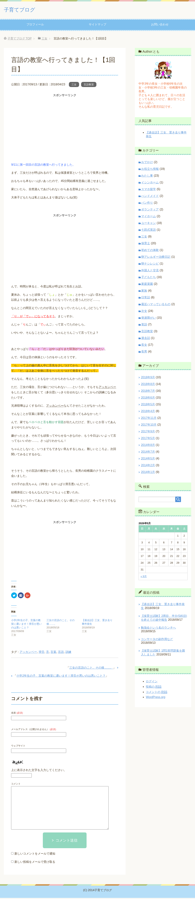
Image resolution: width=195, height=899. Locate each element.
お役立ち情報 (150, 169)
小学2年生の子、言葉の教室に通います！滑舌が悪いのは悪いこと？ (26, 625)
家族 (144, 291)
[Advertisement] (64, 124)
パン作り (147, 203)
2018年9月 (148, 378)
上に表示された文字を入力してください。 (39, 771)
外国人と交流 (150, 271)
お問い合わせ (160, 25)
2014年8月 (148, 446)
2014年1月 (148, 473)
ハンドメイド (150, 197)
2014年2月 (148, 466)
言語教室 (89, 85)
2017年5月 (148, 439)
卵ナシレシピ (150, 264)
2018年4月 (148, 412)
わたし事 (147, 176)
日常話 (145, 298)
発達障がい (148, 318)
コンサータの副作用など (157, 640)
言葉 (53, 653)
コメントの (156, 693)
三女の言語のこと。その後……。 (91, 668)
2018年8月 (148, 385)
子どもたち (148, 278)
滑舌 (41, 653)
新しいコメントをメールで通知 (34, 854)
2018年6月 (148, 398)
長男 (144, 352)
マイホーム (148, 217)
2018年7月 (148, 391)
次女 (144, 312)
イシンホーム (150, 183)
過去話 (145, 339)
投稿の (153, 687)
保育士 (145, 244)
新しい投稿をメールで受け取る (34, 862)
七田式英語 (148, 230)
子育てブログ (24, 10)
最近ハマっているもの (155, 305)
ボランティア (150, 210)
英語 (144, 325)
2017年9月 (148, 432)
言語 (61, 653)
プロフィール (35, 25)
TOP (19, 39)
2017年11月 (148, 419)
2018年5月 (148, 405)
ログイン (151, 682)
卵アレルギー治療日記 (155, 257)
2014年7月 (148, 452)
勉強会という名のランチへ (158, 628)
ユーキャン (148, 224)
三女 (74, 85)
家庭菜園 (147, 285)
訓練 (68, 653)
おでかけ (147, 163)
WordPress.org (155, 698)
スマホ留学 (148, 190)
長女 (144, 345)
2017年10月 (148, 425)
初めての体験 (150, 251)
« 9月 (144, 577)
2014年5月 (148, 459)
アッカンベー (28, 653)
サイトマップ (97, 25)
